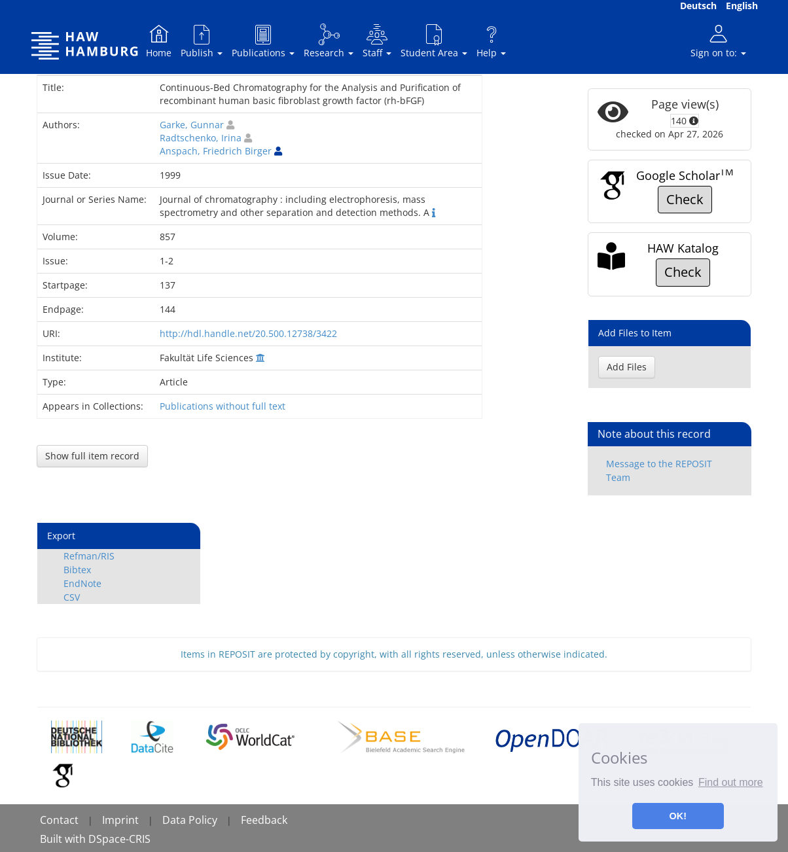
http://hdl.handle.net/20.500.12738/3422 (248, 333)
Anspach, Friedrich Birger (216, 151)
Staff (377, 41)
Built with (64, 839)
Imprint (120, 820)
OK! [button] (678, 816)
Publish (202, 41)
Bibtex (77, 569)
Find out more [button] (730, 782)
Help (491, 41)
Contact (59, 820)
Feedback (264, 820)
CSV (71, 597)
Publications (263, 41)
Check (685, 199)
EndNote (82, 583)
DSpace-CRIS (119, 839)
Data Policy (189, 820)
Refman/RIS (89, 556)
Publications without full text (222, 406)
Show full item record (92, 456)
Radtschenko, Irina (201, 138)
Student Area (434, 41)
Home (158, 41)
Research (328, 41)
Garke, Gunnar (192, 124)
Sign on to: (718, 41)
